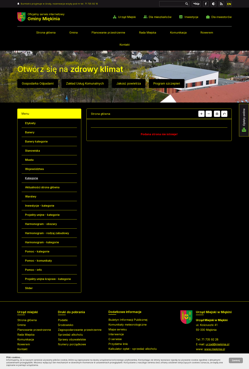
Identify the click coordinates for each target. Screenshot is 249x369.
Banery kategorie (36, 141)
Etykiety (30, 123)
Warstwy (30, 196)
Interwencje (116, 334)
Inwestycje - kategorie (39, 205)
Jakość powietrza (128, 83)
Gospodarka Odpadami (38, 83)
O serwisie (115, 339)
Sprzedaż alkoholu (70, 334)
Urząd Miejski (127, 17)
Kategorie (31, 178)
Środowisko (65, 325)
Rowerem (206, 32)
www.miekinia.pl (214, 349)
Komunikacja (178, 32)
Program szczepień (166, 83)
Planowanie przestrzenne (108, 32)
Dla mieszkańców (160, 17)
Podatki (63, 320)
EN (229, 4)
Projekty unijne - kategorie (42, 214)
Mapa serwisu (117, 329)
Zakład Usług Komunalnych (85, 83)
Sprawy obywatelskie (72, 339)
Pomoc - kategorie (37, 251)
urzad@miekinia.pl (217, 344)
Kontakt (124, 44)
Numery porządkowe (72, 344)
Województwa (34, 169)
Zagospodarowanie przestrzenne (80, 329)
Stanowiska (32, 150)
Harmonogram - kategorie (42, 242)
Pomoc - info (33, 269)
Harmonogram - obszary (41, 224)
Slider (29, 288)
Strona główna (46, 32)
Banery (29, 132)
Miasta (29, 160)
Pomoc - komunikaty (38, 260)
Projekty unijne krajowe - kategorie (48, 279)
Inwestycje (191, 17)
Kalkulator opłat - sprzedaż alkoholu (132, 348)
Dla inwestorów (221, 17)
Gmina (73, 32)
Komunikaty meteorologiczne (127, 324)
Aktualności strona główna (42, 187)
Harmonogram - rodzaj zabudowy (47, 233)
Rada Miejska (147, 32)
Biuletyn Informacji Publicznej (127, 319)
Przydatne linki (118, 344)
